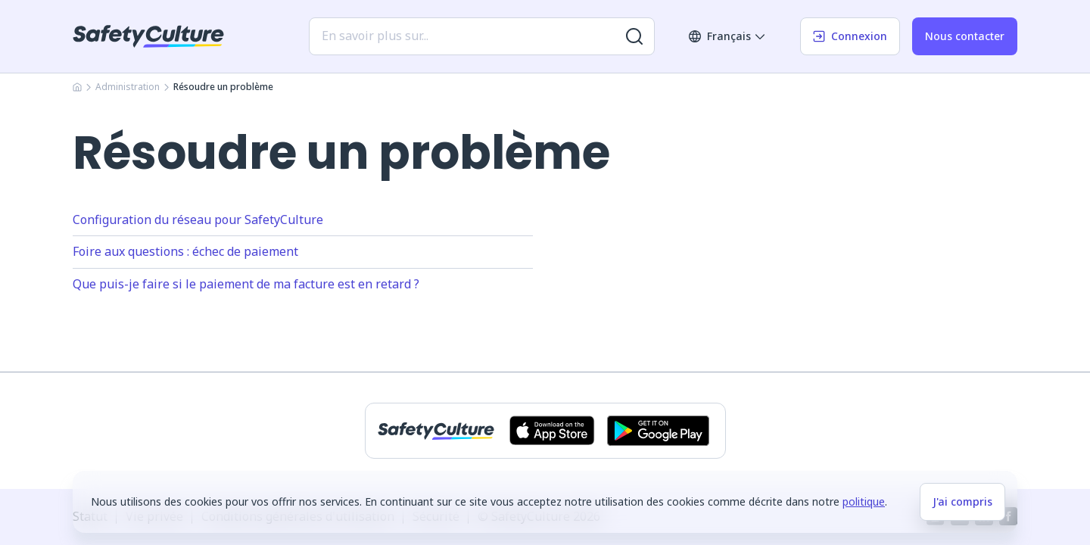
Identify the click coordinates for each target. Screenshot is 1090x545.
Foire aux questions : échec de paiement (185, 251)
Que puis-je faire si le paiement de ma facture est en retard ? (246, 284)
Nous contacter (964, 36)
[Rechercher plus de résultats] (634, 36)
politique (863, 501)
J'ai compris (962, 501)
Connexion (850, 36)
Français (727, 36)
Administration (127, 86)
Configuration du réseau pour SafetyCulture (198, 219)
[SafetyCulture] (148, 36)
